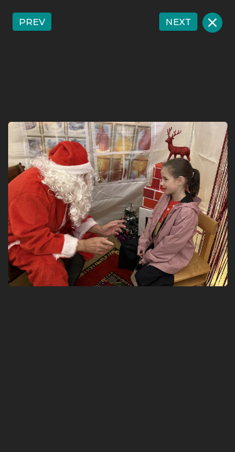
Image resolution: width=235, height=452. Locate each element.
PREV (32, 22)
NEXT (178, 22)
